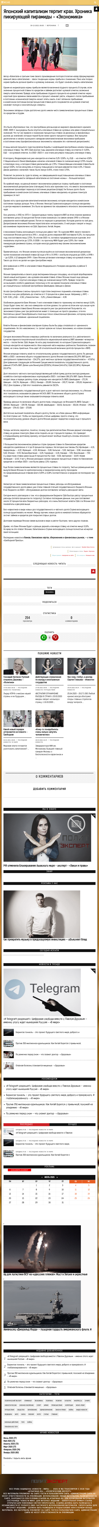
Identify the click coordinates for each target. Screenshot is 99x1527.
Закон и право (61, 1410)
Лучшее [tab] (72, 1125)
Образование (32, 1410)
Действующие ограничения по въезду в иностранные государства (48, 680)
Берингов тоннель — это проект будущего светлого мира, (42, 1144)
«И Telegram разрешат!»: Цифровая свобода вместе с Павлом (44, 1133)
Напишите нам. (90, 555)
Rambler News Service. (88, 547)
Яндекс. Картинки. (89, 551)
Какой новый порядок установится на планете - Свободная (15, 732)
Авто (16, 1414)
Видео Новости (81, 1410)
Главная (54, 1414)
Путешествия (49, 690)
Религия (59, 1401)
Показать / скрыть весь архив (17, 1458)
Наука (23, 1414)
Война (71, 1410)
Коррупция (69, 1405)
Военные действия (11, 1422)
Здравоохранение (46, 1410)
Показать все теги (11, 1427)
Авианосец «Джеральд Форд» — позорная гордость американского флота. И (47, 1329)
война (29, 1422)
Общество (20, 1410)
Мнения (31, 1414)
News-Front (80, 1405)
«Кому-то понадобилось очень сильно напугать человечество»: (46, 732)
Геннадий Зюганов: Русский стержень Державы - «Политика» (16, 680)
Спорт (39, 1405)
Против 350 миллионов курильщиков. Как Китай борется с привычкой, (48, 1044)
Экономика (50, 592)
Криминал (28, 1401)
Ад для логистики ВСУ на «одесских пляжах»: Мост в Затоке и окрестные (45, 1274)
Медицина (8, 1414)
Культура (68, 1401)
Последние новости (37, 1130)
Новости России (10, 1405)
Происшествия (56, 1405)
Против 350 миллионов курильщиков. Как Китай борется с (43, 1155)
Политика (16, 690)
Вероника (51, 25)
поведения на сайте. (68, 555)
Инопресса (78, 1401)
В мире (15, 742)
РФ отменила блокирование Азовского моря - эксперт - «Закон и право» (45, 866)
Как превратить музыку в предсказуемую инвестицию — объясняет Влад (45, 939)
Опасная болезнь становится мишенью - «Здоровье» (40, 1066)
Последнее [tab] (26, 1125)
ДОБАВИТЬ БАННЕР (19, 1170)
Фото (39, 1414)
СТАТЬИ (46, 1414)
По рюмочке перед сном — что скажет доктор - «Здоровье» (43, 1055)
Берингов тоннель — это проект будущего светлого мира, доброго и (47, 1032)
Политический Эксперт (13, 1401)
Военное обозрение (27, 1405)
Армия (46, 1405)
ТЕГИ (22, 1422)
